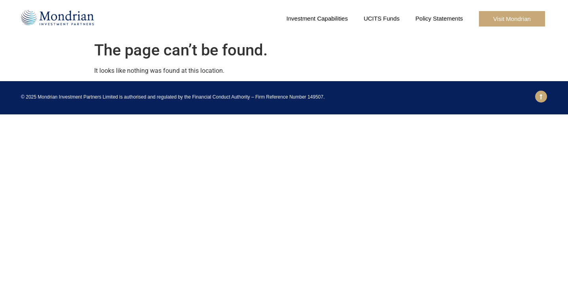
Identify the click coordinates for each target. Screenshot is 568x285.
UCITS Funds (382, 18)
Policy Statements (439, 18)
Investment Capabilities (317, 18)
